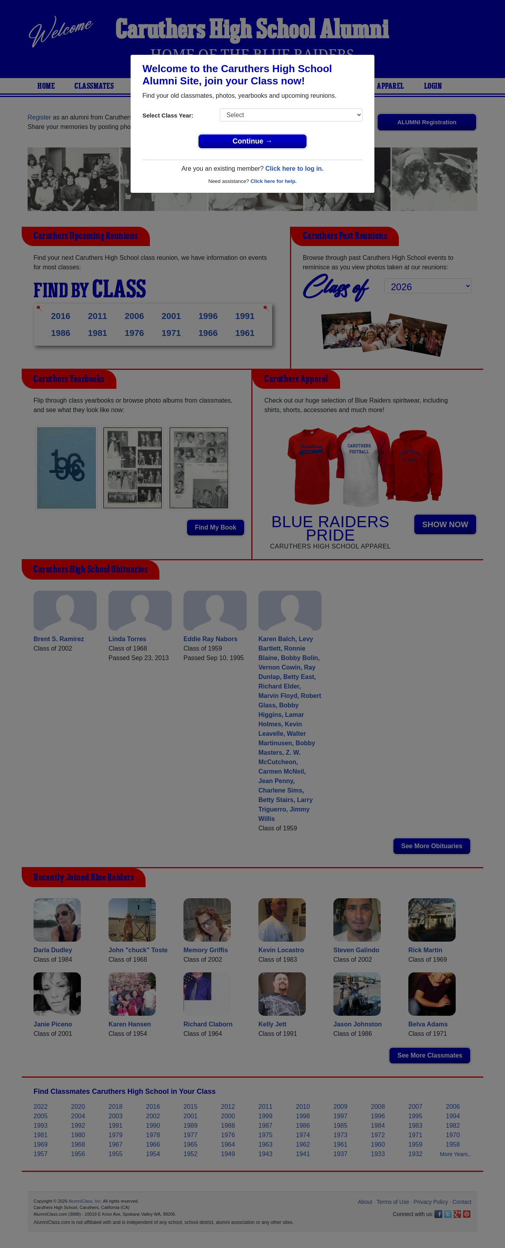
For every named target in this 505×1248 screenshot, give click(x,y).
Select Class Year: (167, 115)
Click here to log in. (294, 168)
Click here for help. (274, 181)
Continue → (253, 141)
